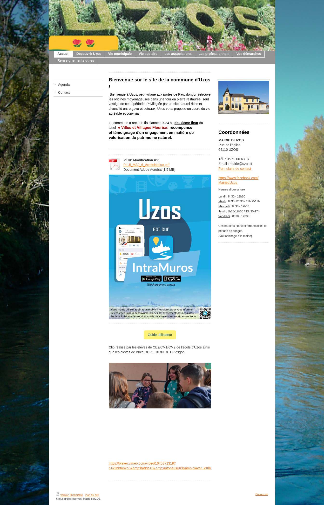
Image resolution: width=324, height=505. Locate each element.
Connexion (261, 494)
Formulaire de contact (234, 169)
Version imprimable (69, 494)
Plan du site (92, 494)
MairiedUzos (228, 182)
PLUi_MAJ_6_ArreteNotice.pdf (146, 165)
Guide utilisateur (160, 335)
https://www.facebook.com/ (238, 178)
